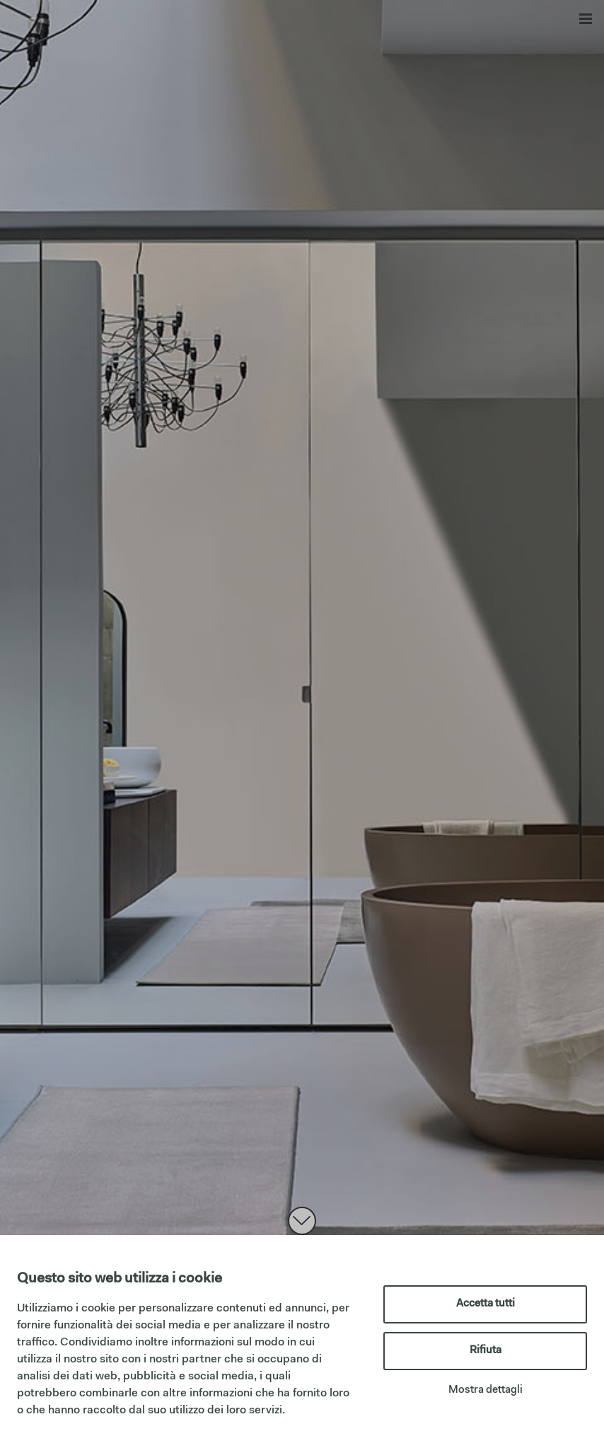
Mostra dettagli (485, 1390)
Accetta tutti (485, 1304)
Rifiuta (485, 1350)
